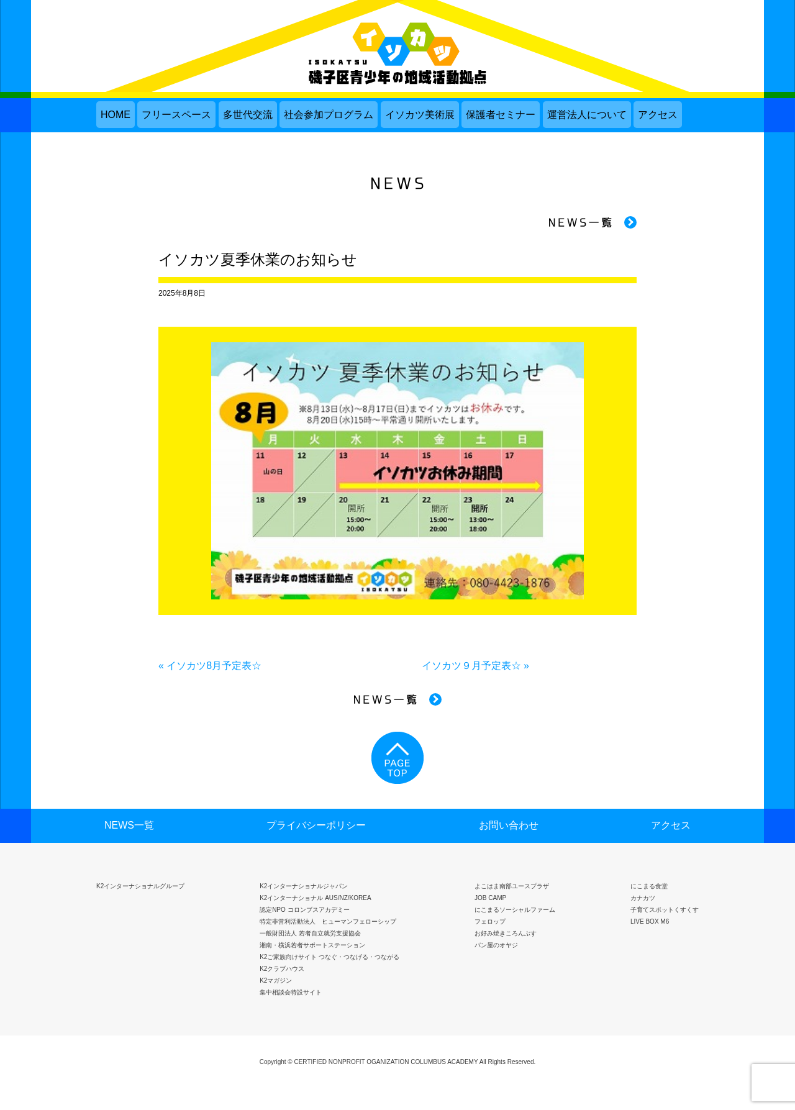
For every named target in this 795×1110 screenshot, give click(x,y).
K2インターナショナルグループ (140, 886)
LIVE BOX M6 (649, 921)
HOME (115, 114)
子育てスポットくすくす (664, 909)
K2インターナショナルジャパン (304, 886)
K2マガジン (276, 980)
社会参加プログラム (328, 114)
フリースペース (176, 114)
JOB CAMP (490, 897)
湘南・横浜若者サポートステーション (312, 945)
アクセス (658, 114)
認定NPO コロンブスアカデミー (304, 909)
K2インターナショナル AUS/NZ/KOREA (315, 897)
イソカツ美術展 (420, 114)
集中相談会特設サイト (291, 992)
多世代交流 (248, 114)
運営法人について (587, 114)
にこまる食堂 (649, 886)
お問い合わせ (508, 825)
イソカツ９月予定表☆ (471, 665)
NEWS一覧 (129, 825)
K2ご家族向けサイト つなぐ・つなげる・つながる (329, 956)
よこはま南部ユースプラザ (512, 886)
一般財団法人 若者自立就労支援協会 (310, 933)
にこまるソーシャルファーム (515, 909)
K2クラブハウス (282, 968)
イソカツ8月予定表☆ (213, 665)
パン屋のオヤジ (496, 945)
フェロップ (490, 921)
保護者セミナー (500, 114)
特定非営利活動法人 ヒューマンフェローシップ (328, 921)
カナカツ (642, 897)
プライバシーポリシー (316, 825)
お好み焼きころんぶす (506, 933)
